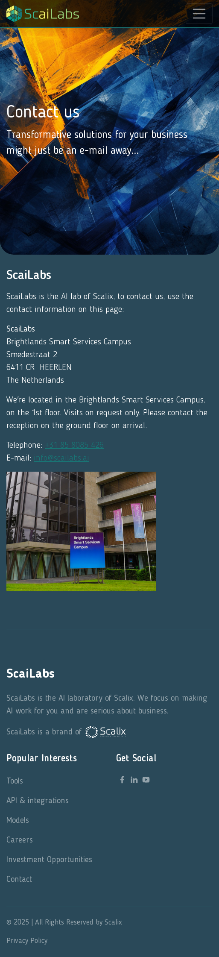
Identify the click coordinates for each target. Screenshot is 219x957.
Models (17, 820)
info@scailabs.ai (61, 458)
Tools (14, 781)
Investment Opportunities (49, 860)
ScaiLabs (30, 674)
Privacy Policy (26, 941)
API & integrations (37, 801)
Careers (19, 840)
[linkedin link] (134, 780)
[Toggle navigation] (199, 13)
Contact (19, 879)
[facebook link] (122, 780)
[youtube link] (146, 780)
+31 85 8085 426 (74, 445)
